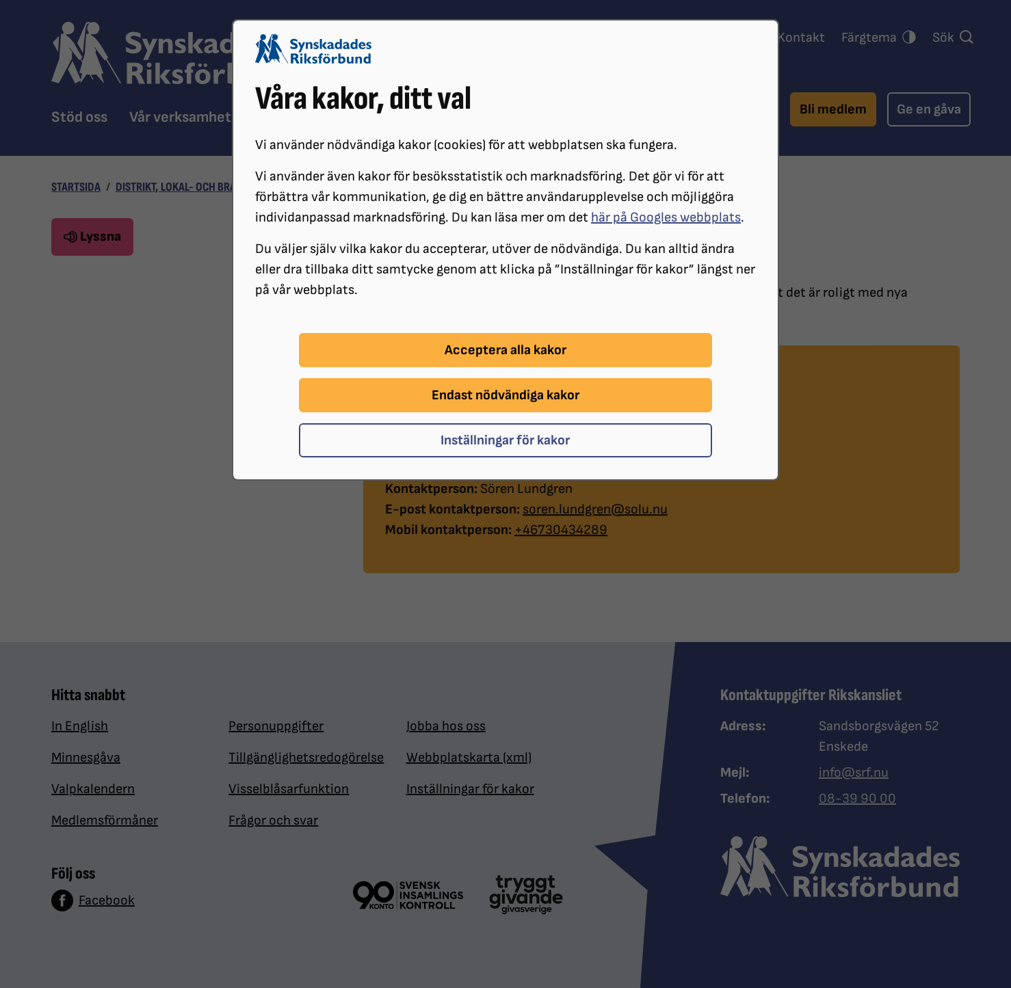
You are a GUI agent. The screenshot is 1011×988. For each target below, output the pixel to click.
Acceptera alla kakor (505, 350)
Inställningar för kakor (505, 440)
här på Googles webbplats (666, 217)
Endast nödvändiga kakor (505, 395)
